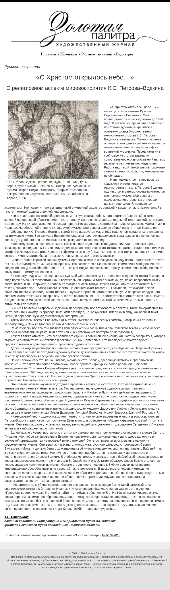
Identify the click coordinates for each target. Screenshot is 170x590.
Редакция (124, 54)
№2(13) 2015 (111, 535)
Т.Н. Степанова (16, 517)
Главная (48, 54)
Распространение (96, 54)
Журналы (68, 54)
